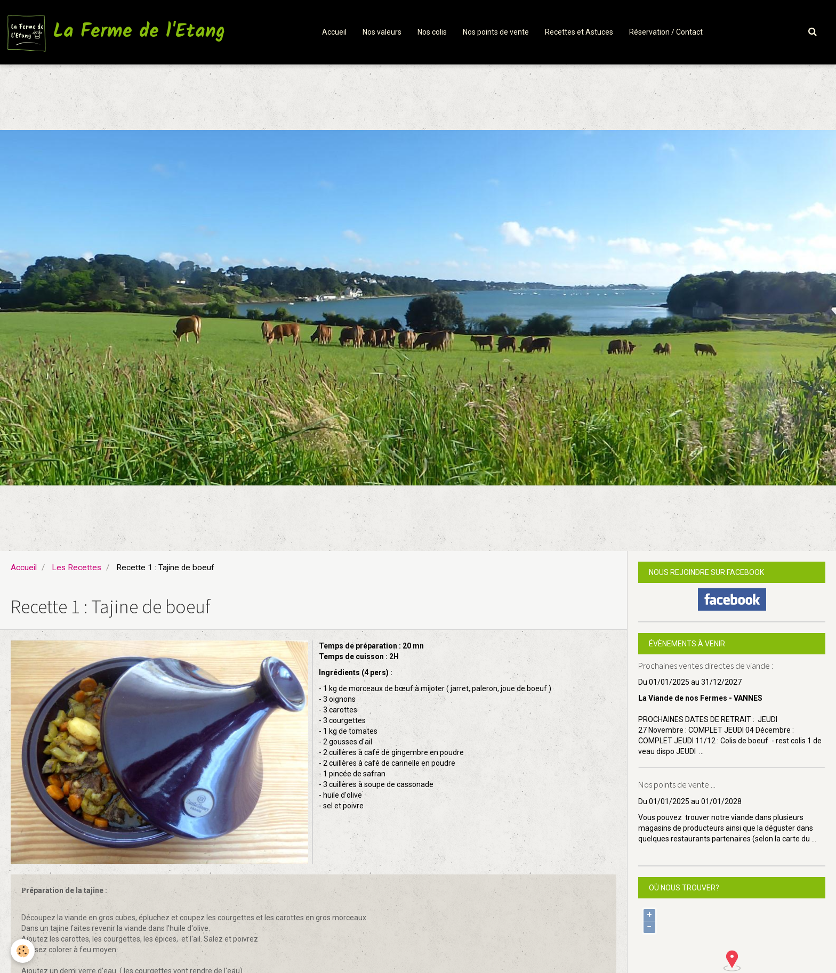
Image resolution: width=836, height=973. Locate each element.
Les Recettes (76, 567)
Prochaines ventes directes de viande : (705, 665)
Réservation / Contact (666, 32)
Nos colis (432, 32)
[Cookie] (23, 951)
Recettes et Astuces (579, 32)
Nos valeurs (382, 32)
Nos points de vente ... (677, 785)
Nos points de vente (496, 32)
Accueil (334, 32)
